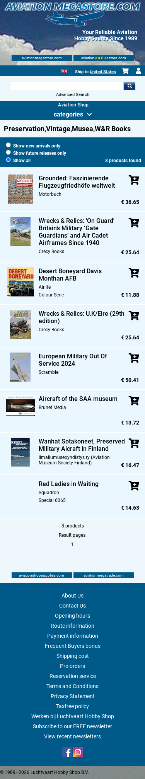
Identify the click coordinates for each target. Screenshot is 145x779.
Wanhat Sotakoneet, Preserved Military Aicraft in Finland (82, 445)
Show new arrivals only (33, 146)
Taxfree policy (72, 706)
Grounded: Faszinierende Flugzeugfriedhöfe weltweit (77, 182)
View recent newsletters (72, 736)
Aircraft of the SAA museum (78, 398)
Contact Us (72, 606)
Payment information (72, 636)
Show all (18, 160)
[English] (64, 70)
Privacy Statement (73, 696)
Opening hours (72, 616)
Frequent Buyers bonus (73, 646)
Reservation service (72, 676)
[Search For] (67, 86)
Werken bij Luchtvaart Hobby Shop (72, 716)
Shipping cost (72, 656)
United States (103, 71)
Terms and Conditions (72, 686)
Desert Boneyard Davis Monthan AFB (70, 274)
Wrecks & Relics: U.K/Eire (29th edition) (82, 317)
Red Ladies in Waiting (69, 484)
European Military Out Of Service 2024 (73, 360)
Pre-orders (72, 666)
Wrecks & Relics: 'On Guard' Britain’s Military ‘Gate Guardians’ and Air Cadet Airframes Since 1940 (76, 232)
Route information (72, 626)
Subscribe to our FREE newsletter (72, 726)
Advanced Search (72, 94)
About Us (72, 595)
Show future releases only (36, 153)
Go (129, 86)
